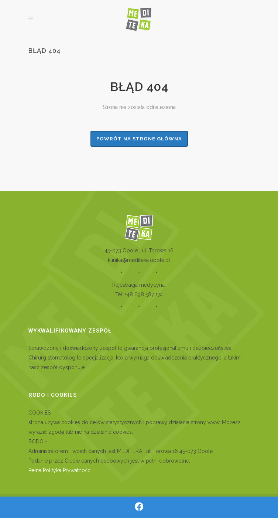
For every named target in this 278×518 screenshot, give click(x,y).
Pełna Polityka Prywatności (60, 470)
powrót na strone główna (139, 139)
